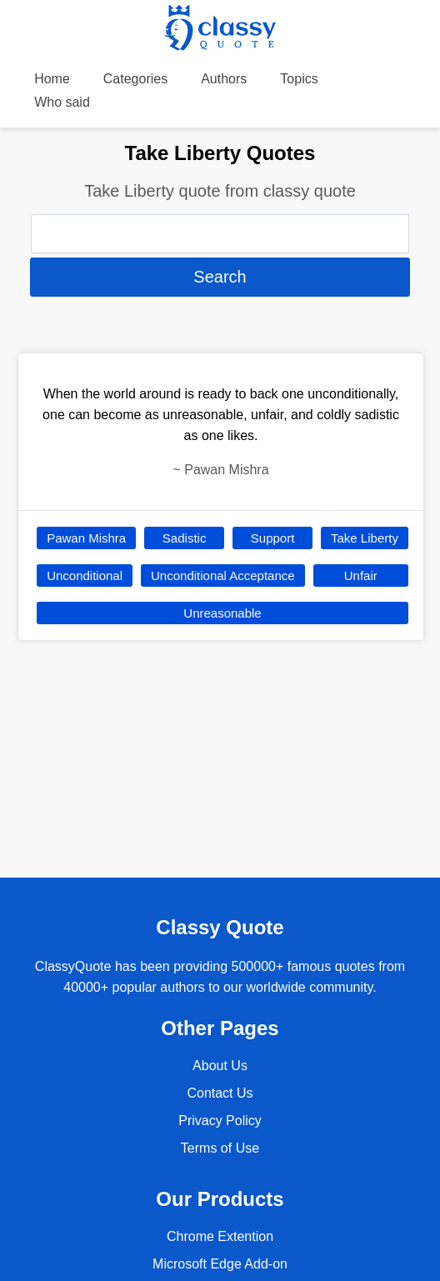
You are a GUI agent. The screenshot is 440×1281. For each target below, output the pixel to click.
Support (273, 538)
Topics (299, 79)
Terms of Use (220, 1148)
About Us (220, 1065)
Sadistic (184, 538)
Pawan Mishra (86, 538)
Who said (62, 102)
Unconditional (84, 575)
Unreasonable (222, 613)
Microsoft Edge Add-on (220, 1264)
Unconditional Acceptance (223, 575)
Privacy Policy (220, 1120)
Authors (224, 79)
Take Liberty (364, 538)
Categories (135, 79)
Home (52, 79)
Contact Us (219, 1093)
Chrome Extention (220, 1236)
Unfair (361, 575)
